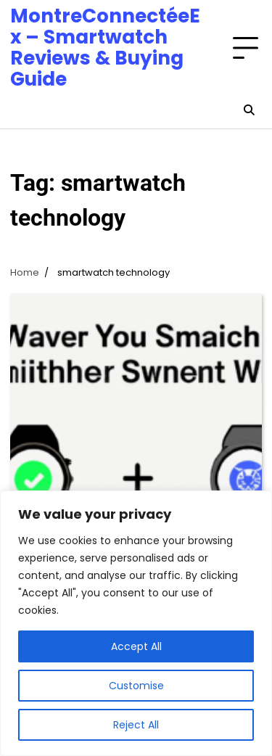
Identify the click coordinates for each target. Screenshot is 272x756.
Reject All (136, 725)
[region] (136, 623)
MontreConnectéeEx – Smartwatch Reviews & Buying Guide (105, 47)
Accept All (136, 646)
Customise (136, 685)
